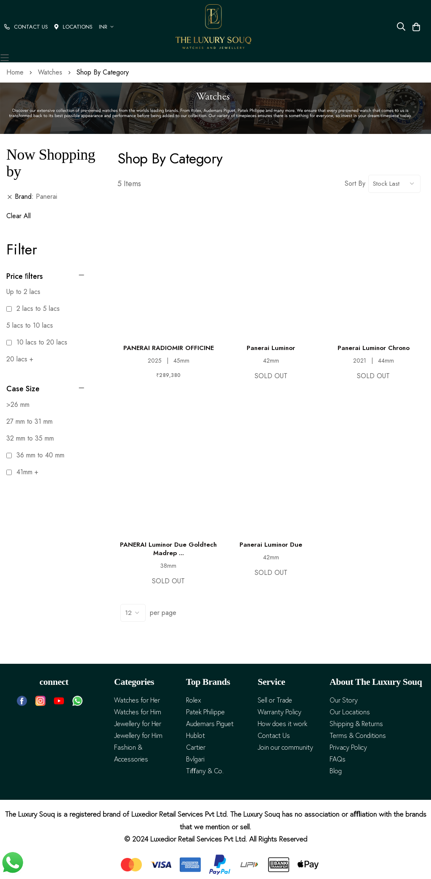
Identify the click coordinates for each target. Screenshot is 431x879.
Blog (336, 771)
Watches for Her (137, 700)
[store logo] (213, 26)
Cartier (195, 747)
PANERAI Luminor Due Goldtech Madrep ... (168, 548)
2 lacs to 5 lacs (33, 308)
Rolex (193, 700)
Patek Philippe (205, 712)
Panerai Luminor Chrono (374, 348)
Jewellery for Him (138, 736)
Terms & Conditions (358, 736)
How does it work (282, 724)
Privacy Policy (348, 747)
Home (16, 72)
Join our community (285, 747)
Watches (51, 72)
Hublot (195, 736)
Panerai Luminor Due (270, 544)
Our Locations (350, 712)
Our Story (344, 700)
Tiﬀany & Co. (204, 771)
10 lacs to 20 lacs (36, 342)
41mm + (22, 472)
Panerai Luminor (271, 348)
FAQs (338, 759)
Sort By (355, 183)
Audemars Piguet (210, 724)
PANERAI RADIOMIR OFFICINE (168, 348)
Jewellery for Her (137, 724)
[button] (108, 26)
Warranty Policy (279, 712)
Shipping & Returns (356, 724)
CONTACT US (26, 27)
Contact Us (274, 736)
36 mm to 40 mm (35, 455)
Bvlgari (195, 759)
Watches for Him (137, 712)
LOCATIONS (73, 27)
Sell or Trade (275, 700)
